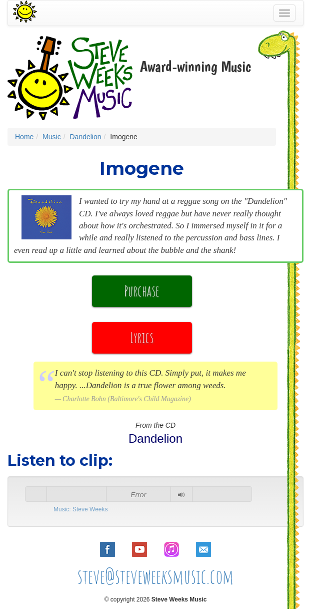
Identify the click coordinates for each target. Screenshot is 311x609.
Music (51, 137)
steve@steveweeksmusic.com (156, 576)
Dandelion (85, 137)
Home (24, 137)
